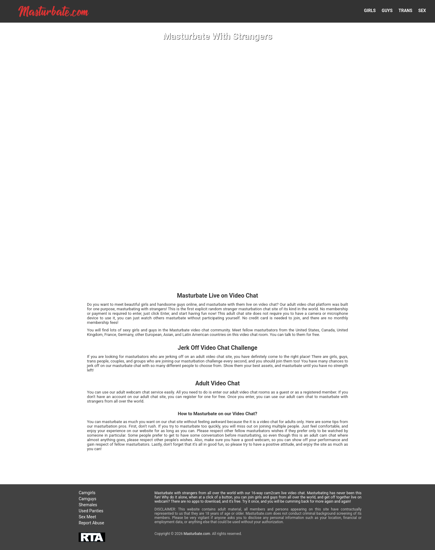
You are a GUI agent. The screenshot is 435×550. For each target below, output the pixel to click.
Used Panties (91, 510)
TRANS (405, 10)
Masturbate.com (196, 534)
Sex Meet (87, 516)
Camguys (87, 498)
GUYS (387, 10)
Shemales (88, 504)
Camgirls (87, 492)
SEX (422, 10)
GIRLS (370, 10)
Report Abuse (91, 522)
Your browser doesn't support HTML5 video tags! (217, 275)
